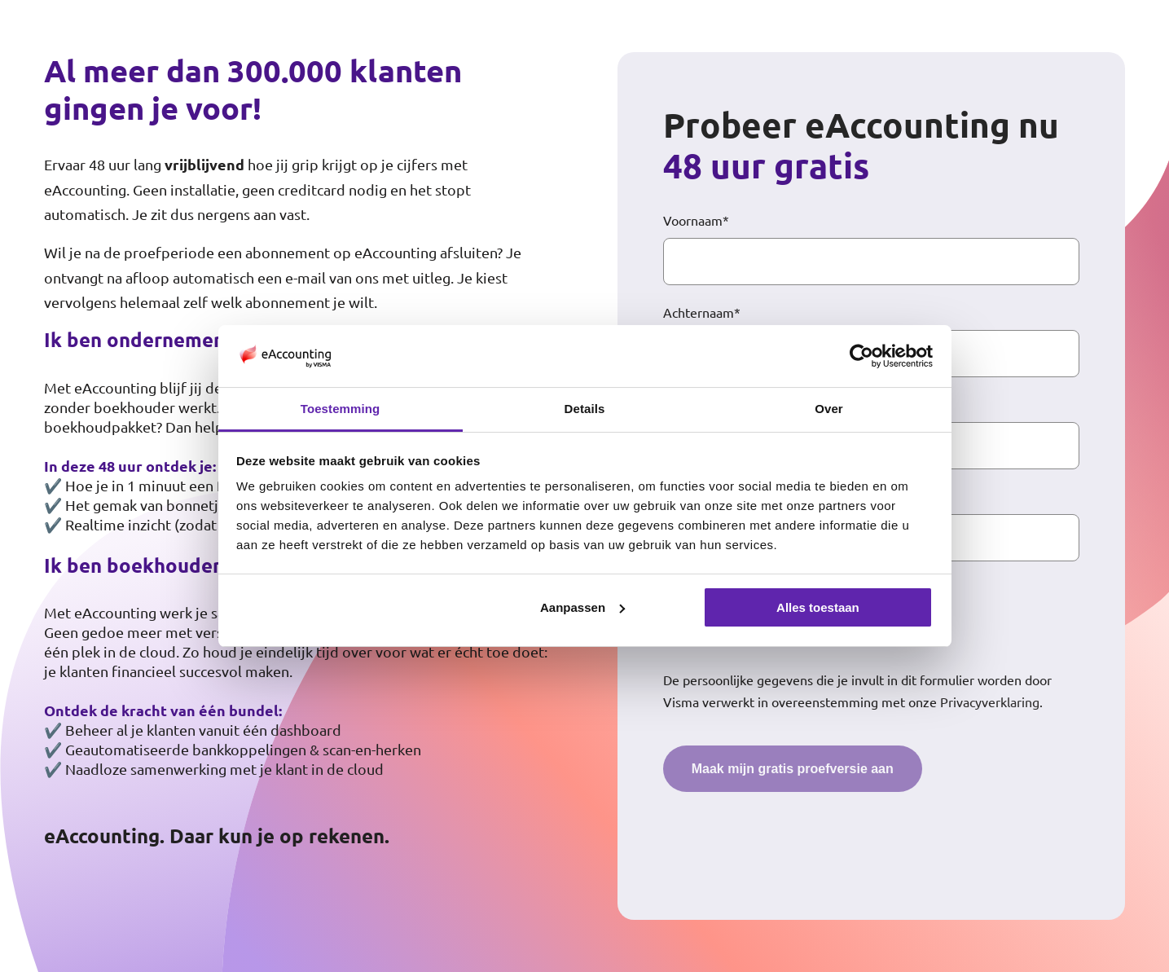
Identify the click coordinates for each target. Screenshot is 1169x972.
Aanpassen (582, 607)
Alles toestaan (817, 607)
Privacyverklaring (989, 701)
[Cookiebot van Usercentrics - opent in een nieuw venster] (861, 356)
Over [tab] (829, 409)
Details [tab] (585, 409)
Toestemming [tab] (340, 409)
